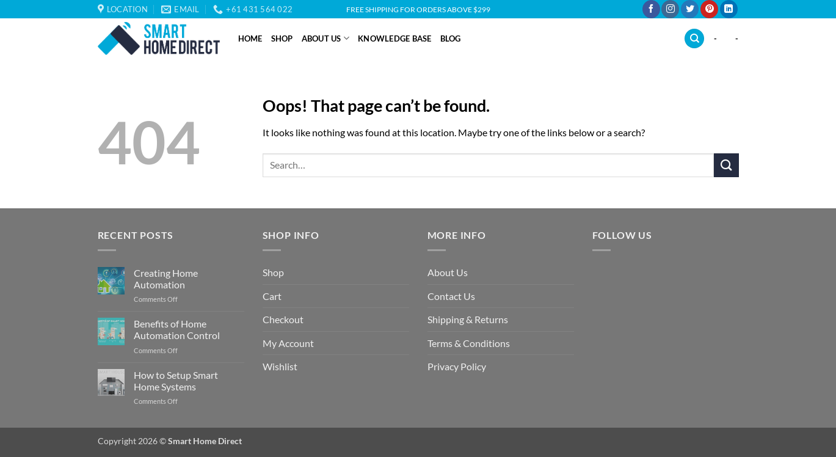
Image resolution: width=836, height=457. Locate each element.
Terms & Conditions (468, 343)
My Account (288, 343)
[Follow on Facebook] (651, 9)
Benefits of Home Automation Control (177, 329)
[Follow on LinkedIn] (729, 9)
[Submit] (726, 165)
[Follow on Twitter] (690, 9)
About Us (326, 38)
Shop (282, 38)
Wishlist (280, 366)
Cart (272, 296)
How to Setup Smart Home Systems (176, 380)
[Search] (694, 39)
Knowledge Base (395, 38)
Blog (450, 38)
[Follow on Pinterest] (709, 9)
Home (250, 38)
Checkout (283, 319)
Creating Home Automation (166, 278)
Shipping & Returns (467, 319)
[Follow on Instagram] (670, 9)
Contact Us (451, 296)
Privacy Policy (456, 366)
